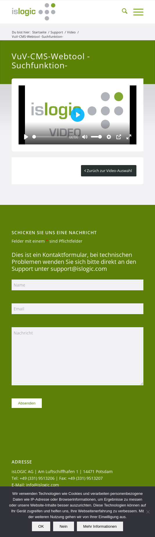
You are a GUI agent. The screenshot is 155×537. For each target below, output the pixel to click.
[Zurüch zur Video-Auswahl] (108, 170)
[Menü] (135, 12)
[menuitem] (121, 12)
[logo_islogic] (64, 12)
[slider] (49, 136)
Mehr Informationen (100, 526)
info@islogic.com (42, 485)
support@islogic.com (79, 269)
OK (41, 526)
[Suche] (121, 12)
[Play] (26, 137)
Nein (63, 526)
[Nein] (148, 512)
